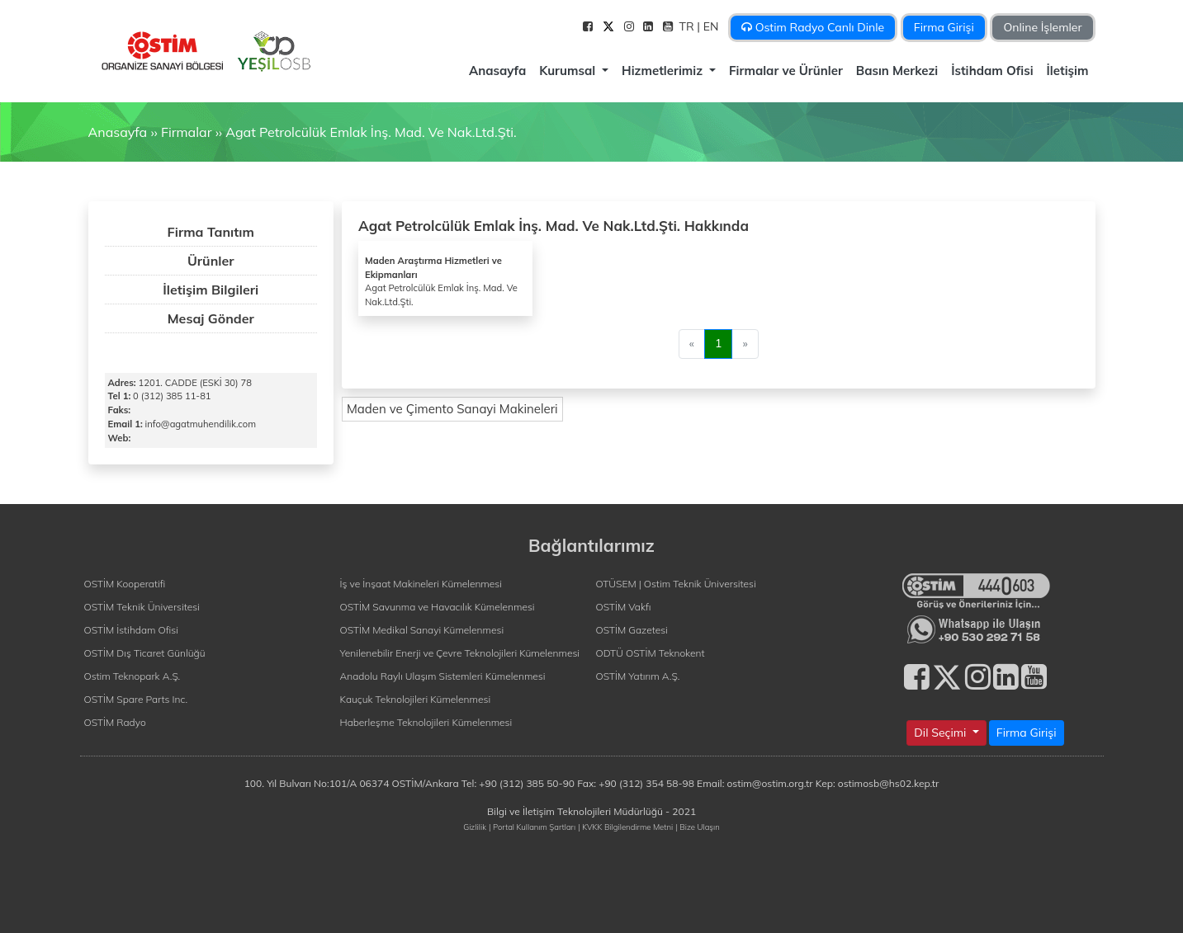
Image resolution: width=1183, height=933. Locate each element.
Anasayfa (497, 70)
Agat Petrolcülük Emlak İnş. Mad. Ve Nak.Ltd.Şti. (371, 132)
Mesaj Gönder (211, 318)
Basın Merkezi (897, 70)
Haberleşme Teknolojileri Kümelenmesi (426, 722)
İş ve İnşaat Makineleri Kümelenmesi (421, 583)
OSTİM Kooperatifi (125, 583)
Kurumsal (569, 70)
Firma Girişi (944, 27)
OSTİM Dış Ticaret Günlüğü (145, 653)
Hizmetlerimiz (664, 70)
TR (688, 26)
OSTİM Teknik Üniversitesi (142, 607)
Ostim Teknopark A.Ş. (132, 676)
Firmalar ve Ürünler (786, 70)
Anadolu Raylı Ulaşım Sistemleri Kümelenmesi (443, 676)
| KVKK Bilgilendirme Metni (625, 827)
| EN (709, 26)
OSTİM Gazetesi (632, 630)
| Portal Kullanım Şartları (532, 827)
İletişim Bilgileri (210, 289)
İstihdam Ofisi (992, 70)
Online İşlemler (1042, 27)
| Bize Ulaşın (697, 827)
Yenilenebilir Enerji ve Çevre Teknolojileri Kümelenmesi (460, 653)
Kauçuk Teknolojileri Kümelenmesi (415, 699)
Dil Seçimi (941, 732)
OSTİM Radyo (115, 722)
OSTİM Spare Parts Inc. (136, 699)
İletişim (1068, 70)
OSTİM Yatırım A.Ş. (638, 676)
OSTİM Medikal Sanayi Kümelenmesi (422, 630)
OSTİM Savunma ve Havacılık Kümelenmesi (437, 607)
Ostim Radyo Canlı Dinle (812, 27)
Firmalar (186, 132)
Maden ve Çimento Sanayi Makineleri (452, 409)
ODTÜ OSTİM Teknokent (650, 653)
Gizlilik (474, 827)
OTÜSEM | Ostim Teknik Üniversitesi (676, 583)
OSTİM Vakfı (623, 607)
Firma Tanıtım (211, 232)
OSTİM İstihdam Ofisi (131, 630)
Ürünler (210, 260)
